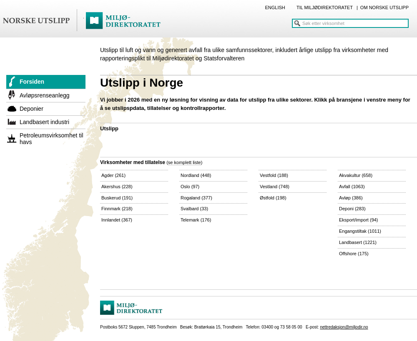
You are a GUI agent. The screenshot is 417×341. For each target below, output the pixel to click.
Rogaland (196, 197)
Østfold (273, 197)
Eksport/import (358, 219)
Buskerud (117, 197)
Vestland (274, 186)
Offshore (354, 253)
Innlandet (116, 219)
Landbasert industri (44, 122)
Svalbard (194, 208)
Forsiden (32, 81)
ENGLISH (275, 7)
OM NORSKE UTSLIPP (384, 7)
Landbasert (358, 242)
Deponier (31, 108)
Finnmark (117, 208)
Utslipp (109, 128)
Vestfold (274, 175)
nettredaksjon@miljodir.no (344, 327)
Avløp (351, 197)
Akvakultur (355, 175)
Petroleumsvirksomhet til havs (51, 138)
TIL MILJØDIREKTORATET (324, 7)
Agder (113, 175)
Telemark (196, 219)
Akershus (117, 186)
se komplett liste (184, 162)
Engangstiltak (360, 231)
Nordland (196, 175)
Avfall (352, 186)
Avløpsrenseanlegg (45, 95)
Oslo (190, 186)
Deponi (352, 208)
